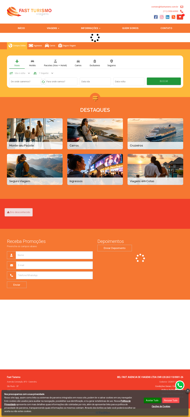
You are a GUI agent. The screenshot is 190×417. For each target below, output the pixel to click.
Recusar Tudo (171, 400)
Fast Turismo (13, 377)
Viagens (53, 28)
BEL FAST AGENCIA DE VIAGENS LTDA (136, 377)
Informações (90, 28)
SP (17, 386)
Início (21, 28)
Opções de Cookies (161, 406)
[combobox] (25, 82)
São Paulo (11, 386)
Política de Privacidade (172, 390)
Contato (166, 28)
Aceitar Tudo (152, 400)
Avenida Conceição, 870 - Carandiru (22, 382)
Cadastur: (171, 382)
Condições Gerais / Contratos (168, 386)
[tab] (17, 63)
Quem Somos (130, 28)
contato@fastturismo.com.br (164, 6)
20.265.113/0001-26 (173, 377)
